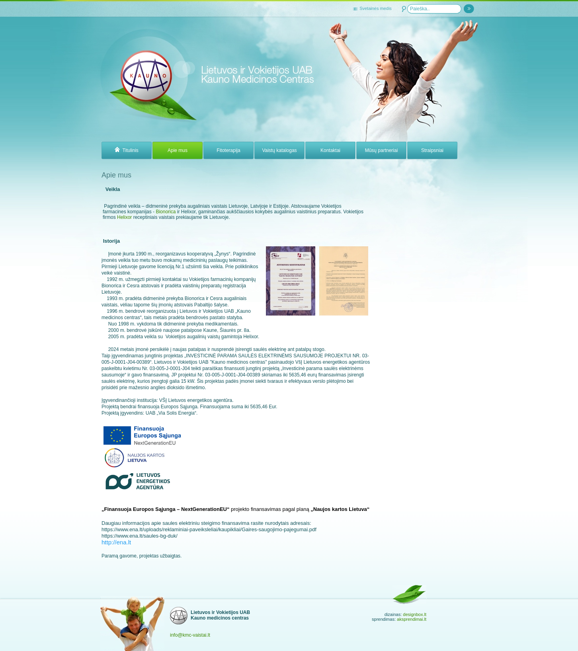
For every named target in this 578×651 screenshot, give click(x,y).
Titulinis (127, 150)
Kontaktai (330, 150)
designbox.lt (414, 614)
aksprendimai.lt (411, 619)
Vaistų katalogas (279, 150)
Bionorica (166, 211)
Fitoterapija (228, 150)
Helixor (125, 217)
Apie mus (177, 150)
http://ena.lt (116, 542)
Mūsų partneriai (381, 150)
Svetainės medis (375, 8)
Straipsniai (432, 150)
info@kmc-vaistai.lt (190, 635)
